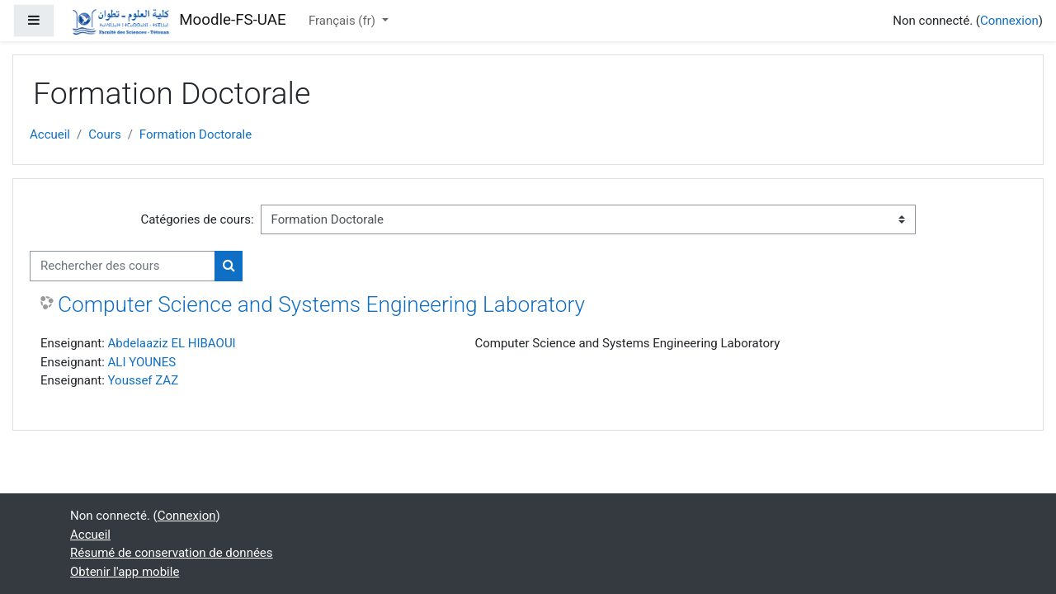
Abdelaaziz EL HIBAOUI (172, 343)
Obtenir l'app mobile (124, 571)
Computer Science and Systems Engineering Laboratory (321, 304)
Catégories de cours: (196, 219)
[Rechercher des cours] (122, 266)
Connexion (1009, 20)
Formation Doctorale (195, 134)
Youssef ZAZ (143, 380)
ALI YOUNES (142, 362)
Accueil (50, 134)
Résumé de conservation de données (171, 552)
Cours (104, 134)
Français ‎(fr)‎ (344, 20)
